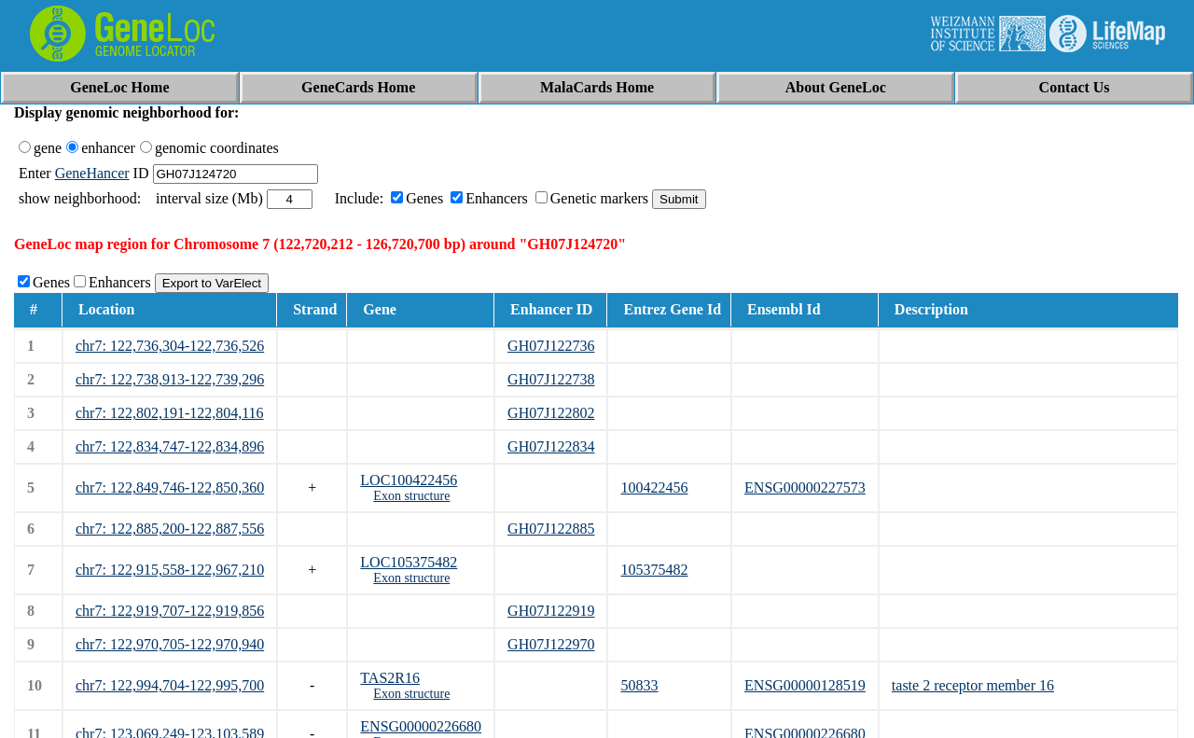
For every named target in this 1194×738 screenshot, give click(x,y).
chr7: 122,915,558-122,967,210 (170, 570)
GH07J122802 (550, 413)
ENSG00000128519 (805, 685)
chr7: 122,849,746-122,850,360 (170, 487)
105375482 (653, 570)
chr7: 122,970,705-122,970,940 (170, 644)
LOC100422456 (408, 480)
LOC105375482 (408, 562)
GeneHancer (92, 173)
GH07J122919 (550, 611)
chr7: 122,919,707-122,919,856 (170, 611)
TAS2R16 (390, 678)
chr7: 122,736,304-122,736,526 (170, 346)
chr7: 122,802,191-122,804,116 (170, 413)
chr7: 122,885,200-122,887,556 (170, 528)
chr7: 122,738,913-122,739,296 (170, 379)
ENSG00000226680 (420, 726)
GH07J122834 (550, 446)
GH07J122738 (550, 379)
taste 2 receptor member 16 (973, 685)
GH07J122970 (550, 644)
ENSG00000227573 (805, 487)
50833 (639, 685)
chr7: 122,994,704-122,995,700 (170, 685)
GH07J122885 (550, 528)
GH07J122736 (550, 346)
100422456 (653, 487)
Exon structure (411, 496)
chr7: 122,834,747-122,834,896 (170, 446)
